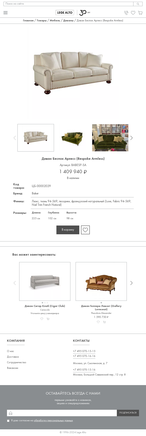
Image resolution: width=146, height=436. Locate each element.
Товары (42, 20)
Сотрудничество (16, 362)
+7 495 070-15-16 (84, 369)
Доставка (13, 357)
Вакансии (12, 368)
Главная (28, 20)
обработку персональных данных (53, 420)
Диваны (68, 20)
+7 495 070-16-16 (84, 356)
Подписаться (127, 413)
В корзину (68, 229)
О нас (10, 351)
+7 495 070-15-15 (84, 351)
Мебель (55, 20)
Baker (35, 193)
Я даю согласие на (42, 420)
